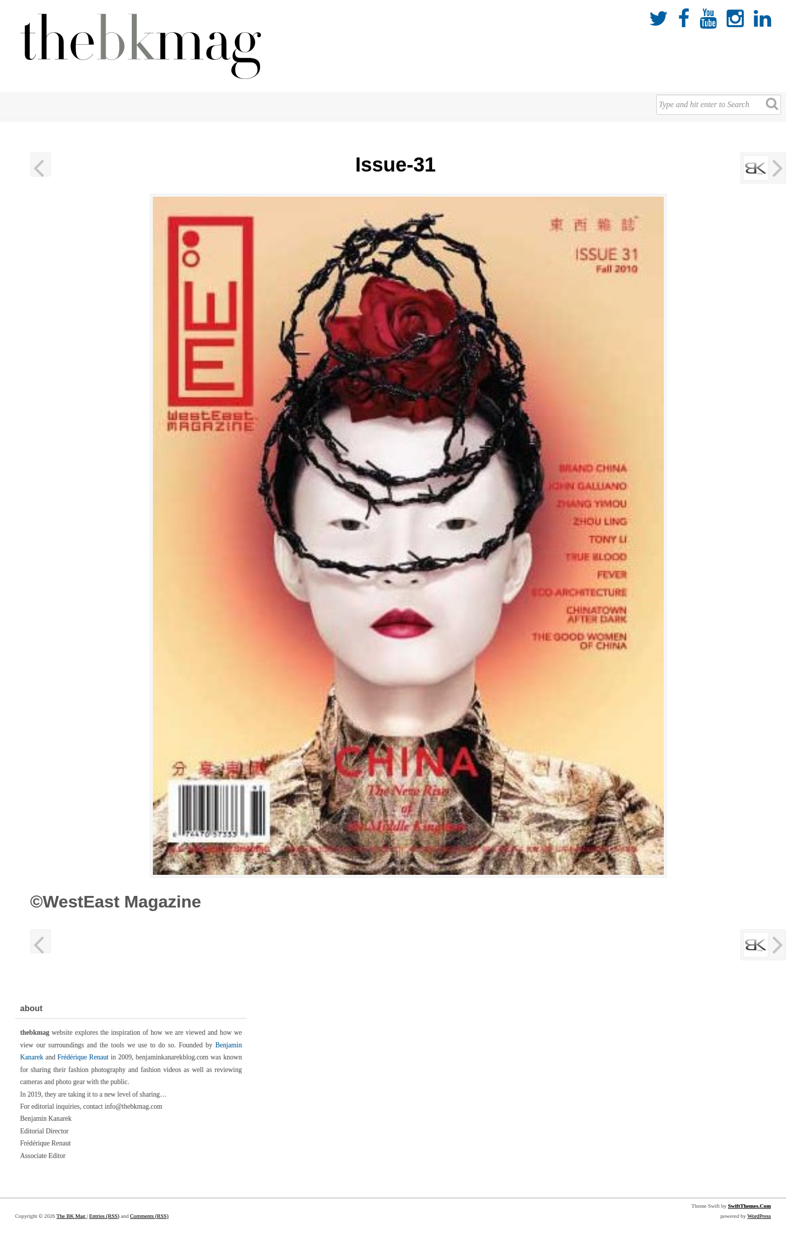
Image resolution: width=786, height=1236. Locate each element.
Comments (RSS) (149, 1216)
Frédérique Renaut (83, 1057)
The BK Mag (71, 1216)
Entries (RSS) (104, 1216)
